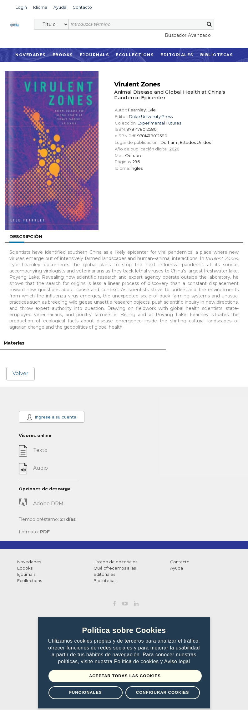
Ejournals (94, 54)
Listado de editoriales (115, 561)
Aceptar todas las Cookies (125, 675)
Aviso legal (177, 661)
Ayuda (176, 568)
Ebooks (63, 54)
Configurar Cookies (162, 692)
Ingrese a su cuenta (51, 417)
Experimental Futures (159, 122)
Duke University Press (151, 116)
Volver (20, 373)
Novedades (30, 54)
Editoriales (176, 54)
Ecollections (135, 54)
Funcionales (85, 692)
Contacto (180, 561)
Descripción (25, 236)
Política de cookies (137, 661)
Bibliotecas (216, 54)
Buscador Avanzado (188, 35)
